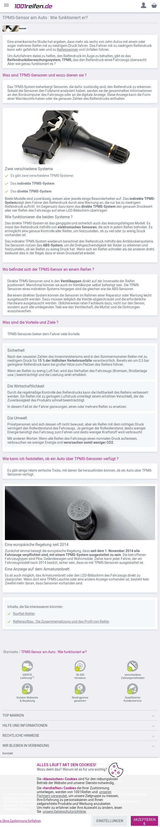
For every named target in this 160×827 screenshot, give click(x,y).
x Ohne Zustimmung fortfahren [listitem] (20, 821)
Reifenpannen (67, 50)
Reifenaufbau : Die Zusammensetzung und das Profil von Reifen (61, 621)
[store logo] (33, 6)
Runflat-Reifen (24, 614)
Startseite (11, 652)
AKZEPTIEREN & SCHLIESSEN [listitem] (144, 822)
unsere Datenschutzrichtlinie (64, 812)
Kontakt (7, 753)
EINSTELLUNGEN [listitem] (109, 821)
